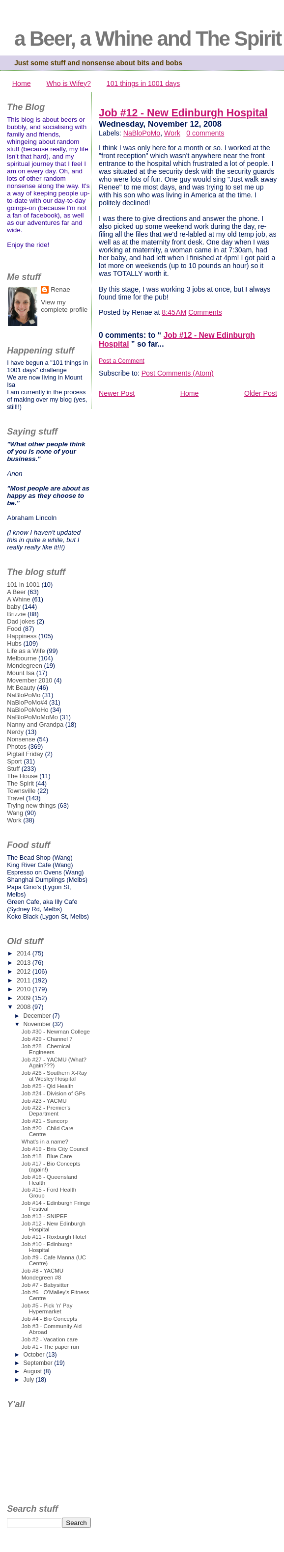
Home (21, 83)
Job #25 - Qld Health (48, 1086)
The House (22, 776)
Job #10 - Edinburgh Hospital (47, 1247)
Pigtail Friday (25, 754)
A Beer (16, 592)
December (37, 1015)
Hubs (14, 643)
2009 (24, 998)
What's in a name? (45, 1141)
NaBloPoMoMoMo (32, 717)
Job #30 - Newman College (56, 1032)
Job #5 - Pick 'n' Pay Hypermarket (47, 1308)
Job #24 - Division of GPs (53, 1093)
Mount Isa (20, 673)
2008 (24, 1006)
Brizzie (16, 614)
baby (14, 606)
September (38, 1363)
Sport (14, 761)
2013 (24, 962)
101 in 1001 (23, 584)
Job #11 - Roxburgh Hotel (54, 1237)
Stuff (13, 768)
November (37, 1024)
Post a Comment (121, 360)
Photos (17, 746)
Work (172, 133)
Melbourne (21, 658)
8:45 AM (174, 312)
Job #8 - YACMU (42, 1271)
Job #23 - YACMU (44, 1101)
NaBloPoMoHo (27, 709)
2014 (24, 953)
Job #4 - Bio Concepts (49, 1319)
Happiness (21, 636)
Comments (205, 312)
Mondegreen (24, 665)
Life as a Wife (26, 650)
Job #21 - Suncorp (45, 1121)
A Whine (18, 599)
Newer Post (117, 393)
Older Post (260, 393)
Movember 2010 (29, 680)
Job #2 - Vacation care (50, 1339)
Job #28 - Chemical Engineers (46, 1049)
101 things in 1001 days (143, 83)
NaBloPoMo (142, 133)
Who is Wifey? (68, 83)
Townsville (21, 790)
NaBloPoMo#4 (27, 702)
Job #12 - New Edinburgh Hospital (183, 113)
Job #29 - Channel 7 (47, 1039)
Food (14, 628)
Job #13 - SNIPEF (44, 1216)
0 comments (205, 133)
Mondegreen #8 (41, 1277)
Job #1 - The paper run (50, 1347)
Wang (15, 813)
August (33, 1371)
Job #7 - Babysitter (45, 1285)
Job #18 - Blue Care (47, 1156)
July (29, 1379)
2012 (24, 971)
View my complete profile (64, 306)
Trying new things (31, 805)
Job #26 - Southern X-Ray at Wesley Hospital (54, 1076)
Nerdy (15, 731)
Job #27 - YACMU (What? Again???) (54, 1062)
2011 (24, 980)
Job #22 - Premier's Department (46, 1110)
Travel (15, 798)
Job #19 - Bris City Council (55, 1149)
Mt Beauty (21, 687)
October (34, 1354)
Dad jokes (21, 621)
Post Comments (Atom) (178, 373)
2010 (24, 989)
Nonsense (21, 739)
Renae (60, 289)
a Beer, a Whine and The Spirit (147, 38)
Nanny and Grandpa (35, 724)
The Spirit (20, 783)
